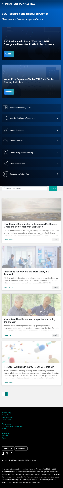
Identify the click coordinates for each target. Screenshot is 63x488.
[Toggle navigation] (59, 4)
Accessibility (6, 433)
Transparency (6, 424)
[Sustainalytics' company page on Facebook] (11, 453)
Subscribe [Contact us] (8, 448)
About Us (5, 436)
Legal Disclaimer (7, 417)
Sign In (4, 438)
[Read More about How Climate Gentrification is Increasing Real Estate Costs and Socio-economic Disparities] (31, 220)
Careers (4, 429)
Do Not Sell (5, 415)
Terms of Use (6, 419)
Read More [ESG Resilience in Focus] (9, 54)
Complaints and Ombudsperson (13, 426)
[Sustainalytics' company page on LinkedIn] (3, 453)
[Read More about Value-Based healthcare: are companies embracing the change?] (31, 316)
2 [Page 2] (6, 394)
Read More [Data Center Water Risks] (9, 92)
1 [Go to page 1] (3, 394)
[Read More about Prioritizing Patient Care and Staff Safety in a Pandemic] (31, 268)
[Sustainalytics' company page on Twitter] (7, 453)
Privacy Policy (6, 412)
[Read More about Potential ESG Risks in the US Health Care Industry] (31, 363)
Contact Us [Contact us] (21, 448)
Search (53, 188)
